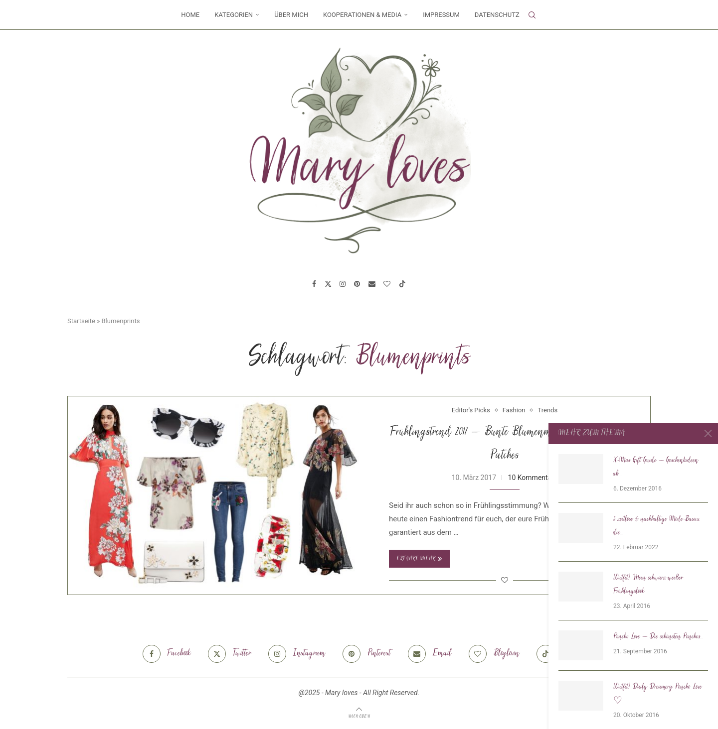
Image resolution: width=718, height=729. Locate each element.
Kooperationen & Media (362, 14)
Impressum (441, 14)
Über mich (291, 14)
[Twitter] (328, 283)
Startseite (81, 321)
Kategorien (233, 14)
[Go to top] (359, 716)
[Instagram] (343, 283)
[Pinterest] (357, 283)
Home (190, 14)
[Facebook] (314, 283)
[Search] (532, 14)
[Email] (371, 283)
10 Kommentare (533, 478)
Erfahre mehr (419, 559)
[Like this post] (504, 580)
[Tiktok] (402, 283)
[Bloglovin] (386, 283)
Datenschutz (497, 14)
